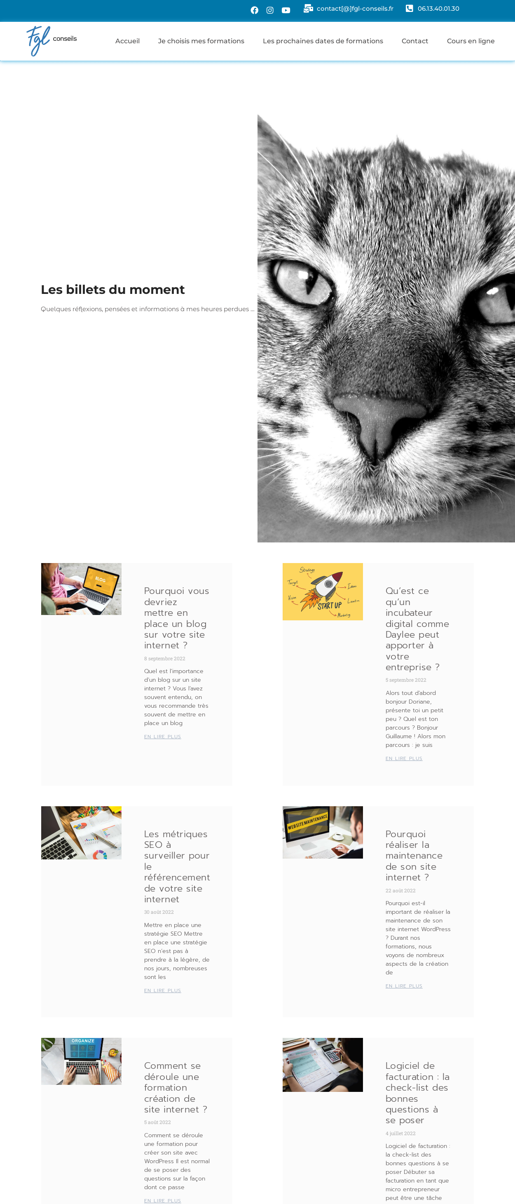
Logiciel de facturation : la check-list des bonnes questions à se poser (418, 1093)
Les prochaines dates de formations (323, 41)
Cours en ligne (471, 41)
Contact (415, 41)
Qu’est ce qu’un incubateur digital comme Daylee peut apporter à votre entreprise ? (417, 629)
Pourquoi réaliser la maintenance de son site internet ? (414, 856)
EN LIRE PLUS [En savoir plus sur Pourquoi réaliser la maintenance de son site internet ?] (404, 986)
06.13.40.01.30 (438, 9)
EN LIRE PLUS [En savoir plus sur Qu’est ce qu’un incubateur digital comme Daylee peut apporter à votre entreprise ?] (404, 758)
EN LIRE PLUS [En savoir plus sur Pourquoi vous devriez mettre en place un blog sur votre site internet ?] (162, 736)
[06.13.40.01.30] (408, 9)
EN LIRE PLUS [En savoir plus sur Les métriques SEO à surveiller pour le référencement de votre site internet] (162, 990)
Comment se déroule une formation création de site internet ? (176, 1087)
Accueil (127, 41)
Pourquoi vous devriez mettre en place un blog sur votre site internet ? (177, 618)
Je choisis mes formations (201, 41)
